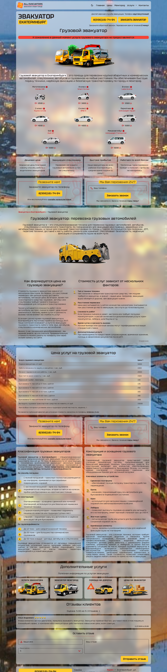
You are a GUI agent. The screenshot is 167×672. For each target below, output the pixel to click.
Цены (109, 5)
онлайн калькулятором (59, 177)
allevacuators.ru (97, 668)
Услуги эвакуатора (84, 652)
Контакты (144, 5)
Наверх (78, 647)
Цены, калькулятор (84, 650)
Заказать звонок (118, 173)
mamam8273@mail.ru (125, 659)
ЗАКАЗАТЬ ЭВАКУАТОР (133, 19)
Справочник (144, 319)
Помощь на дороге (84, 657)
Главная (100, 5)
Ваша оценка (25, 626)
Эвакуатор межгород (85, 655)
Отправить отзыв (134, 636)
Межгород (119, 5)
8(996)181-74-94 (104, 19)
